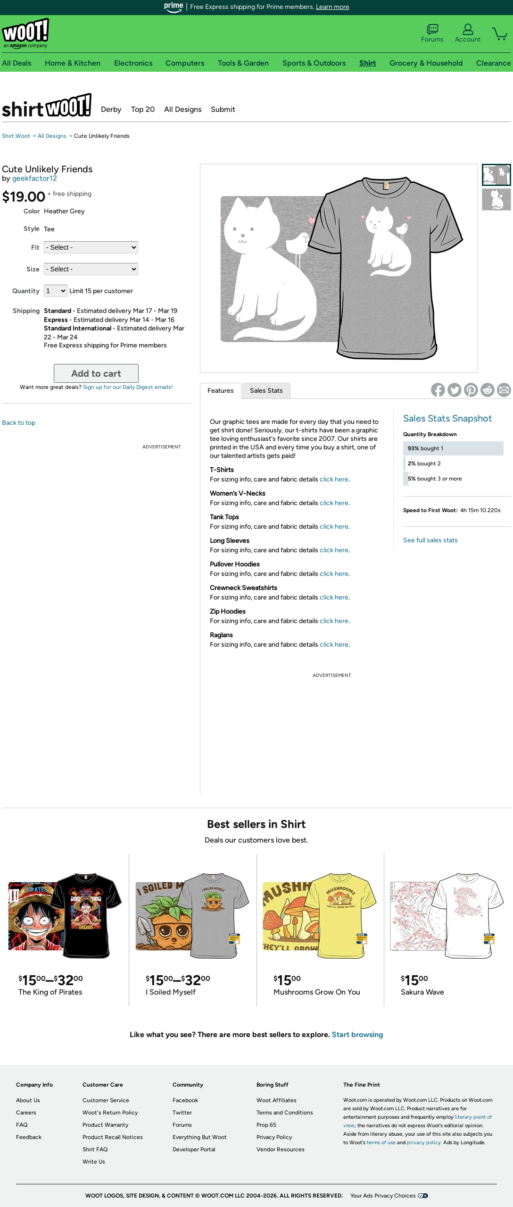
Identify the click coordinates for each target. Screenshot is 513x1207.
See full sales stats (430, 540)
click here (334, 479)
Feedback (28, 1137)
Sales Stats (266, 391)
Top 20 (143, 109)
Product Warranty (105, 1125)
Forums (432, 33)
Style (32, 229)
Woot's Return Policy (110, 1112)
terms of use (381, 1142)
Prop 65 (266, 1125)
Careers (26, 1112)
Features (220, 391)
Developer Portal (194, 1149)
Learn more (332, 7)
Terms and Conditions (284, 1112)
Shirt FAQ (95, 1149)
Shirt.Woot (46, 105)
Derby (111, 109)
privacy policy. (424, 1142)
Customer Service (106, 1100)
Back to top (18, 423)
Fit (35, 248)
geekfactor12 (34, 178)
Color (32, 211)
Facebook (185, 1100)
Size (33, 269)
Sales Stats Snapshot (447, 418)
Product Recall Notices (113, 1137)
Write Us (94, 1161)
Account (467, 33)
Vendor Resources (280, 1149)
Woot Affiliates (276, 1100)
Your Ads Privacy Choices (383, 1195)
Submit (223, 109)
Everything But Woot (200, 1137)
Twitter (182, 1112)
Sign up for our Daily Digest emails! (128, 387)
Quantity (26, 291)
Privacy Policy (274, 1137)
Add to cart (96, 373)
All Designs (182, 109)
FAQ (21, 1125)
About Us (28, 1100)
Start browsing (357, 1034)
